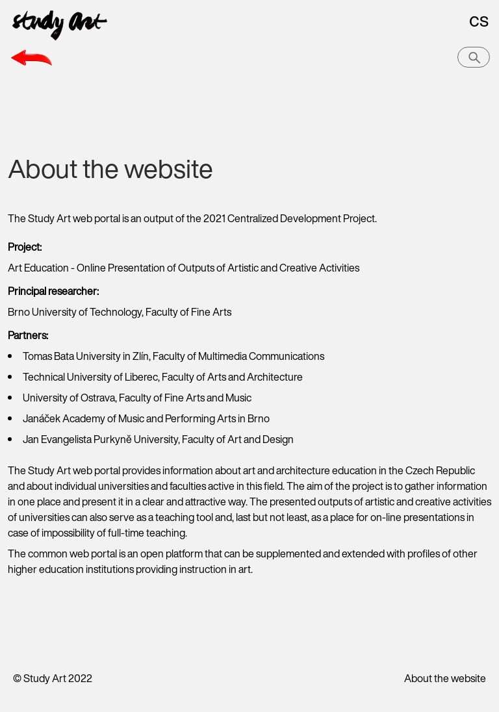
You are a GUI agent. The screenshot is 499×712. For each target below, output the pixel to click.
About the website (445, 678)
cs (479, 19)
